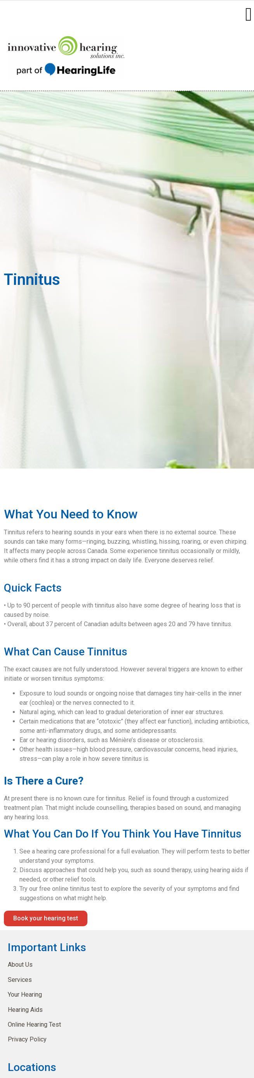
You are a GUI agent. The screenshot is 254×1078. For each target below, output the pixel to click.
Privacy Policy (27, 1039)
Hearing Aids (25, 1009)
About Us (20, 964)
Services (20, 979)
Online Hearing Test (34, 1024)
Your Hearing (25, 994)
